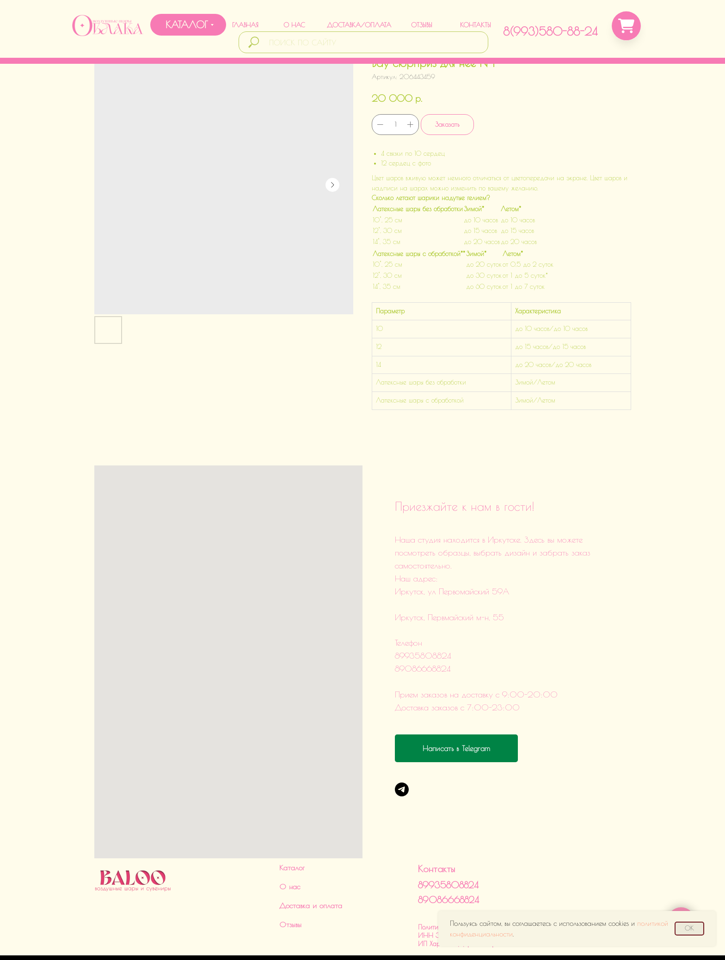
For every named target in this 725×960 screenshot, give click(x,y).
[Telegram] (402, 789)
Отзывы (290, 897)
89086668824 (448, 872)
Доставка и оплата (310, 878)
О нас (289, 859)
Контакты (436, 841)
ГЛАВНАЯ (245, 25)
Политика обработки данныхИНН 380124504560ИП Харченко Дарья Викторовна (463, 908)
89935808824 (448, 857)
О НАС (294, 25)
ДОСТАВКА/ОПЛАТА (359, 25)
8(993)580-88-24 (550, 31)
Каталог (292, 840)
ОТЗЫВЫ (421, 25)
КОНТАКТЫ (475, 25)
